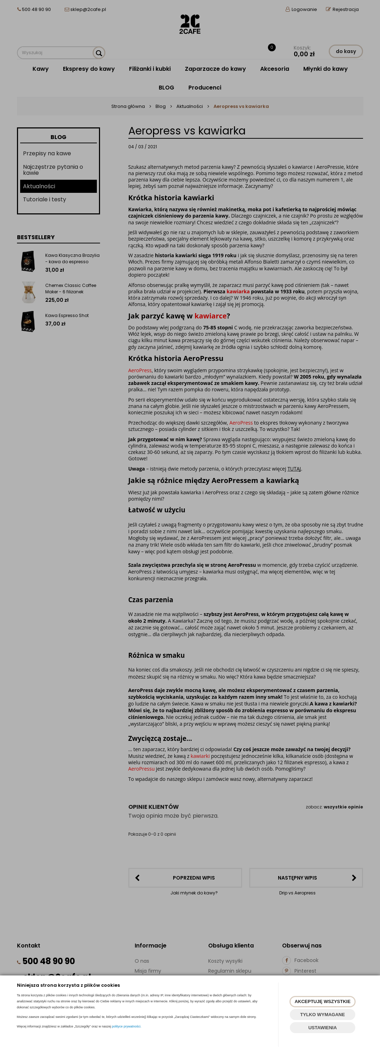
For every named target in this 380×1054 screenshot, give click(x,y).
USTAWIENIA (322, 1027)
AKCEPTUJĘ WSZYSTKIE (322, 1001)
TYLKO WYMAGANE (322, 1014)
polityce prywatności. (126, 1026)
